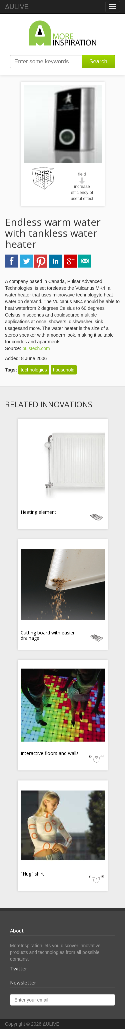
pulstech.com (36, 348)
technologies (34, 369)
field (82, 174)
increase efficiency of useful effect (82, 192)
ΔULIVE (17, 6)
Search (98, 61)
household (64, 369)
